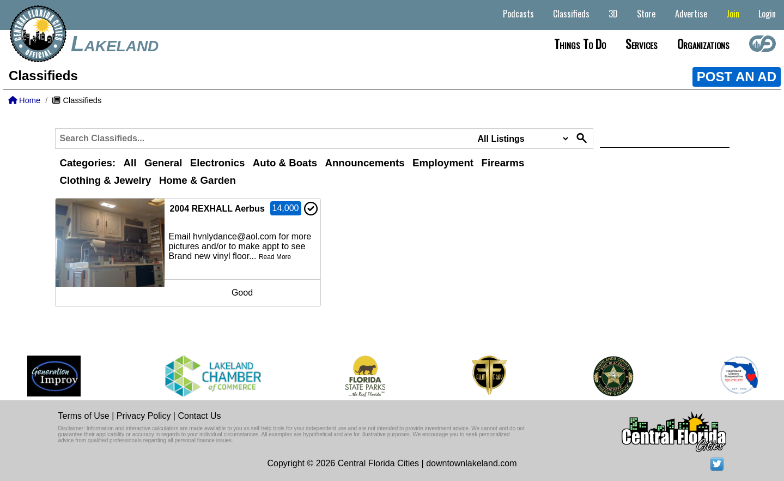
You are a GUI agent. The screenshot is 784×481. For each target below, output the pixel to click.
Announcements (364, 163)
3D (613, 13)
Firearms (503, 163)
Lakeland (115, 44)
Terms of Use (84, 415)
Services (641, 43)
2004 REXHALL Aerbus (217, 208)
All (130, 163)
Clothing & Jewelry (105, 180)
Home (24, 100)
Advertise (691, 13)
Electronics (217, 163)
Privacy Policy (144, 415)
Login (767, 13)
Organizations (703, 43)
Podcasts (518, 13)
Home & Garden (197, 180)
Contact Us (199, 415)
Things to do (580, 43)
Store (646, 13)
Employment (442, 163)
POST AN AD (736, 76)
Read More (275, 257)
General (163, 163)
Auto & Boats (285, 163)
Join (732, 13)
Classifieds (571, 13)
